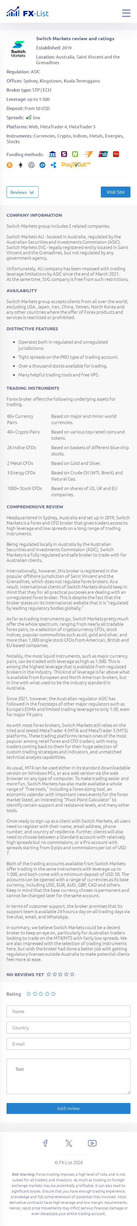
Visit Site (116, 192)
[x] (69, 1143)
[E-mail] (68, 1044)
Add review (68, 1108)
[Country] (68, 1027)
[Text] (68, 1076)
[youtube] (92, 1143)
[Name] (68, 1011)
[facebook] (45, 1143)
